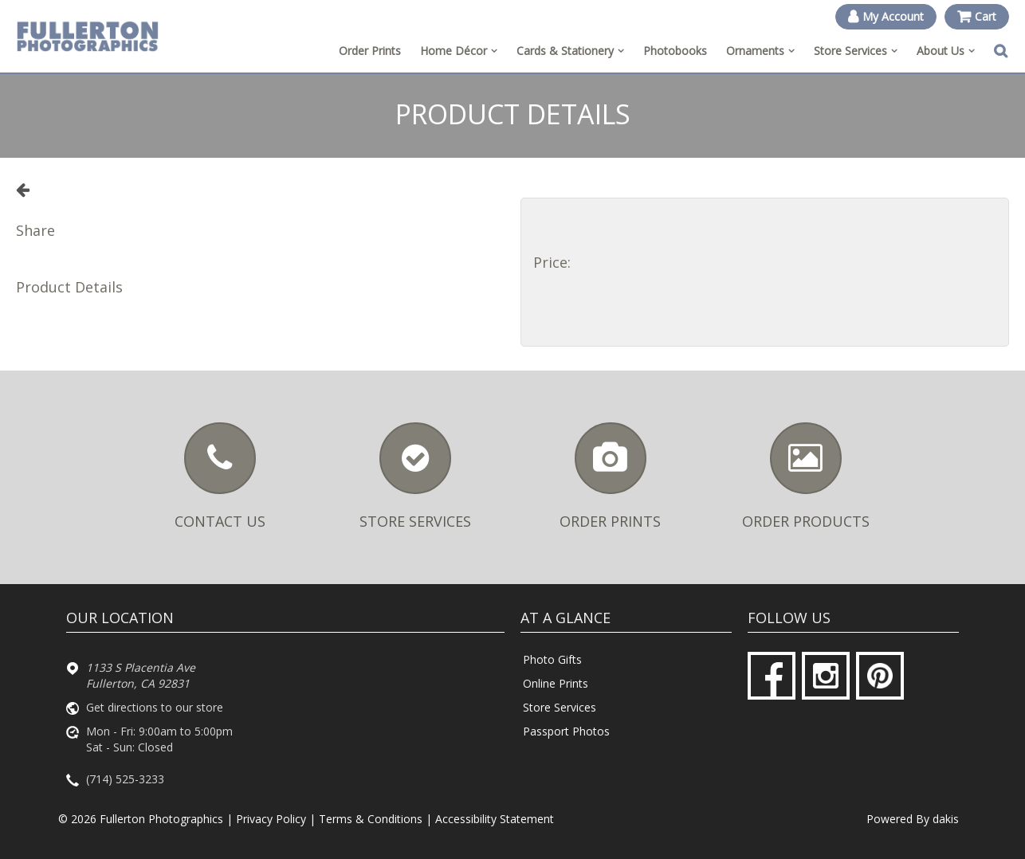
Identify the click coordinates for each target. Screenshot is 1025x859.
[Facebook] (771, 676)
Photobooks (675, 50)
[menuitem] (458, 51)
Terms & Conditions (370, 818)
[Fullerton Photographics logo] (87, 36)
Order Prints (370, 50)
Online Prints (555, 683)
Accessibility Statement (494, 818)
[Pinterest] (880, 676)
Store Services (559, 707)
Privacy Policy (271, 818)
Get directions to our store (154, 707)
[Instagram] (826, 676)
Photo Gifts (552, 659)
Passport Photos (566, 731)
